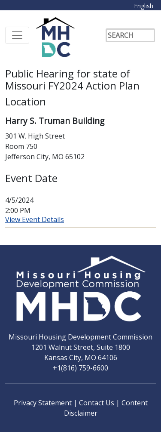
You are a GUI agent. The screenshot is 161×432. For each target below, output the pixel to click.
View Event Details (34, 219)
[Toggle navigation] (17, 35)
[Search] (130, 35)
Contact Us (97, 402)
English (143, 6)
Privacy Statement (43, 402)
